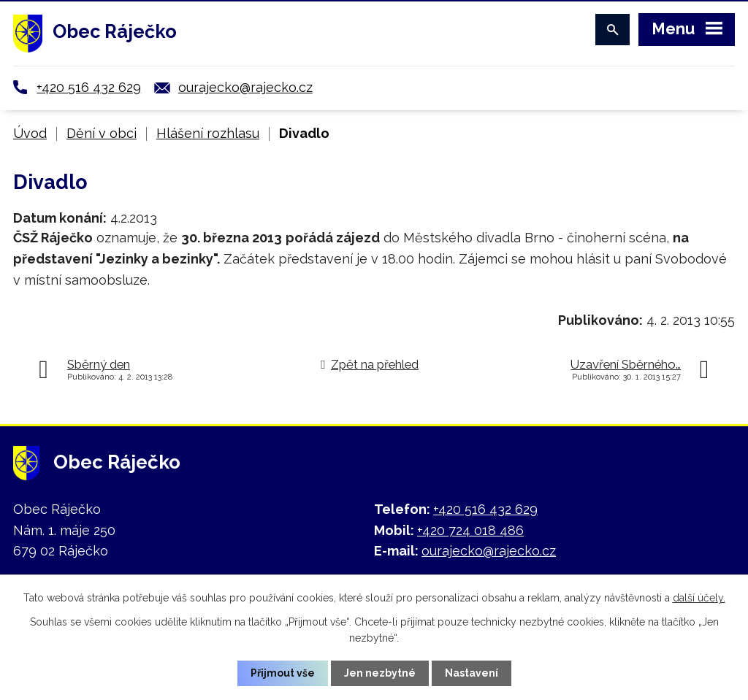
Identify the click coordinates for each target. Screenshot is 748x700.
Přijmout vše (283, 673)
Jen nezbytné (380, 673)
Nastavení (471, 673)
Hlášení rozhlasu (207, 133)
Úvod (30, 133)
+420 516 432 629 (89, 87)
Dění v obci (101, 133)
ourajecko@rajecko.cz (245, 87)
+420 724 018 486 (470, 530)
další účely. (699, 598)
